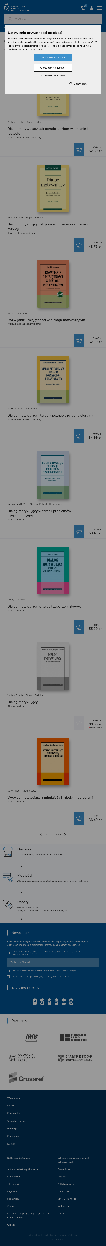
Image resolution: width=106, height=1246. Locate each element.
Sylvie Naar (13, 408)
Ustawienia (79, 83)
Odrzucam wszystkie (53, 68)
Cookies (11, 1225)
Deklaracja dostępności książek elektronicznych (73, 1160)
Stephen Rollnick (34, 122)
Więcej (34, 954)
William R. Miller (15, 122)
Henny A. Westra (16, 599)
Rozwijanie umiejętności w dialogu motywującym (46, 320)
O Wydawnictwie (16, 1121)
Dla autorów (13, 1113)
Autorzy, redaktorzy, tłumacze (22, 1169)
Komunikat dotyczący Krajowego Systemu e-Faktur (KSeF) (28, 1215)
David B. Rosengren (17, 313)
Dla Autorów (13, 1176)
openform (58, 1239)
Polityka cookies (65, 1184)
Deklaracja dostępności (19, 1158)
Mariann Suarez (28, 790)
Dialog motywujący (22, 702)
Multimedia (63, 1206)
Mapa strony (13, 1198)
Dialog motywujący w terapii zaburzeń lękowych (45, 606)
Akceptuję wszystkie (53, 57)
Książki (10, 1105)
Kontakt (11, 1144)
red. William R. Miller (17, 504)
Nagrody (61, 1176)
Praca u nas (13, 1136)
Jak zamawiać (14, 1184)
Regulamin (12, 1191)
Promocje (12, 1128)
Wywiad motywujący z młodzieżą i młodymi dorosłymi (50, 797)
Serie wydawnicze (66, 1198)
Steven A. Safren (29, 408)
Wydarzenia (13, 1098)
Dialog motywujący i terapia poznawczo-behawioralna (50, 415)
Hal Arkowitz (55, 504)
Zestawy (11, 1206)
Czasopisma (63, 1169)
